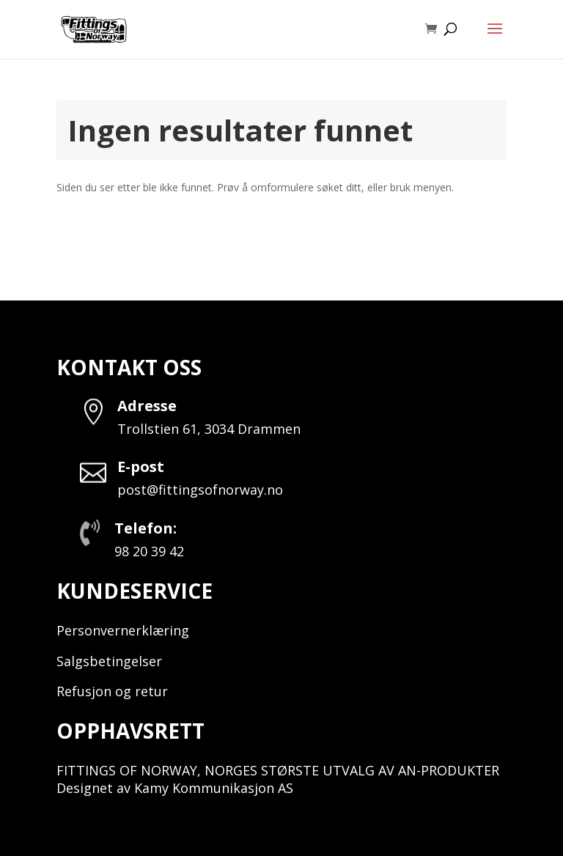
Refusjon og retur (112, 691)
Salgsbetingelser (109, 661)
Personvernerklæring (122, 630)
